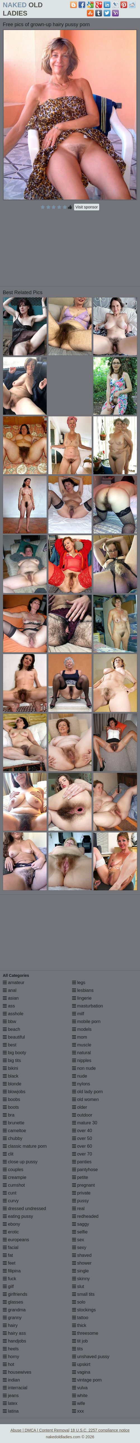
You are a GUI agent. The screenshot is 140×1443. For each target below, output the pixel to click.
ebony (11, 1224)
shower (82, 1263)
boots (11, 1107)
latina (11, 1411)
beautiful (14, 1037)
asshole (13, 1013)
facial (10, 1247)
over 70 (82, 1154)
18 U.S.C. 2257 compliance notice (100, 1430)
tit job (80, 1341)
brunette (13, 1122)
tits (77, 1348)
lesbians (83, 990)
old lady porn (87, 1091)
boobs (11, 1099)
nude (79, 1076)
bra (9, 1115)
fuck (9, 1278)
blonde (12, 1083)
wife (78, 1403)
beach (11, 1029)
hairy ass (14, 1333)
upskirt (81, 1364)
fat (8, 1255)
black (10, 1076)
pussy (80, 1200)
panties (82, 1161)
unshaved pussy (91, 1356)
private (81, 1193)
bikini (10, 1068)
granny (12, 1317)
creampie (14, 1177)
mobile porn (86, 1021)
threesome (85, 1333)
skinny (81, 1278)
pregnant (83, 1185)
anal (9, 990)
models (82, 1029)
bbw (9, 1021)
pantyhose (85, 1169)
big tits (12, 1060)
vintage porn (87, 1380)
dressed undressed (24, 1208)
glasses (13, 1302)
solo (79, 1302)
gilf (8, 1286)
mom (79, 1037)
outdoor (82, 1115)
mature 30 (84, 1122)
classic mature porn (25, 1146)
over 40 (82, 1130)
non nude (84, 1068)
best (9, 1045)
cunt (9, 1193)
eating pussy (18, 1216)
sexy (79, 1247)
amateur (13, 982)
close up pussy (20, 1161)
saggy (80, 1224)
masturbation (87, 1006)
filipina (12, 1271)
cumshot (14, 1185)
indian (11, 1380)
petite (80, 1177)
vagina (81, 1372)
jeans (11, 1395)
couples (13, 1169)
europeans (16, 1239)
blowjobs (14, 1091)
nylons (81, 1083)
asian (11, 998)
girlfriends (15, 1294)
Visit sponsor (86, 207)
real (78, 1208)
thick (79, 1325)
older (79, 1107)
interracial (15, 1387)
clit (8, 1154)
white (80, 1395)
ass (9, 1006)
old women (85, 1099)
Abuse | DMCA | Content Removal (39, 1430)
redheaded (85, 1216)
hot (8, 1364)
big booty (14, 1052)
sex (78, 1239)
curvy (11, 1200)
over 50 (82, 1138)
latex (10, 1403)
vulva (80, 1387)
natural (81, 1052)
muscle (81, 1045)
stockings (84, 1309)
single (80, 1271)
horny (11, 1356)
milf (78, 1013)
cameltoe (14, 1130)
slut (78, 1286)
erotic (11, 1232)
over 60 (82, 1146)
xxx (78, 1411)
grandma (14, 1309)
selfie (80, 1232)
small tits (83, 1294)
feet (9, 1263)
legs (79, 982)
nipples (81, 1060)
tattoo (80, 1317)
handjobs (14, 1341)
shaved (82, 1255)
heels (11, 1348)
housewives (17, 1372)
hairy (10, 1325)
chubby (12, 1138)
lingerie (82, 998)
